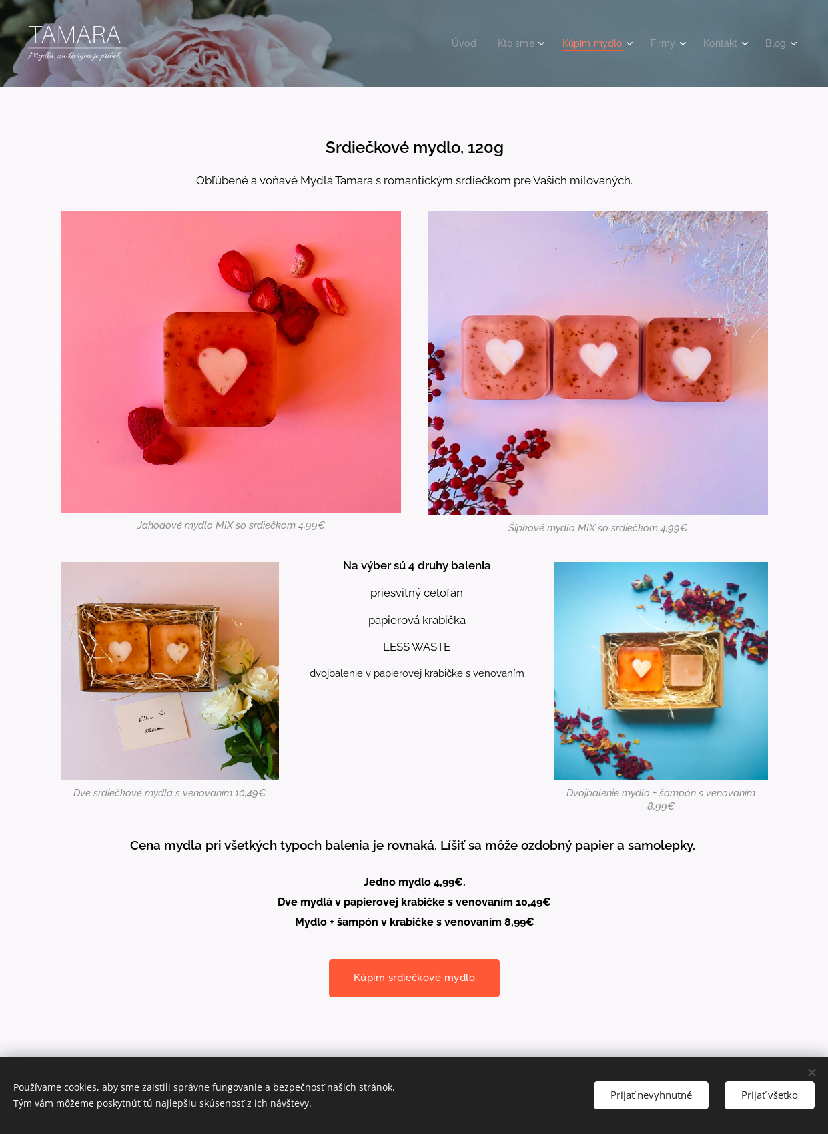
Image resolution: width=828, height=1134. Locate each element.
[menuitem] (454, 43)
